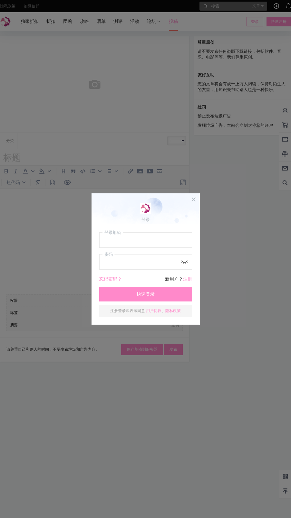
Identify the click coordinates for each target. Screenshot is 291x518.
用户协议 (153, 310)
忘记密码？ (110, 279)
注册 (187, 279)
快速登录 (146, 294)
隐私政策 (173, 310)
